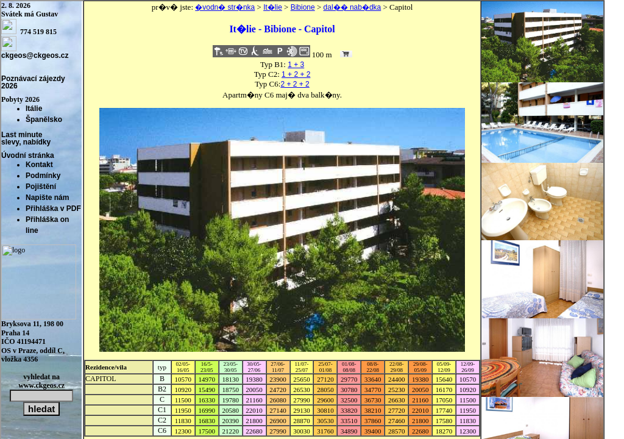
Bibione (303, 7)
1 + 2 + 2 (296, 74)
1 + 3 (296, 64)
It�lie (272, 7)
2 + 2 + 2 (294, 84)
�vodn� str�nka (225, 7)
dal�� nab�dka (352, 7)
